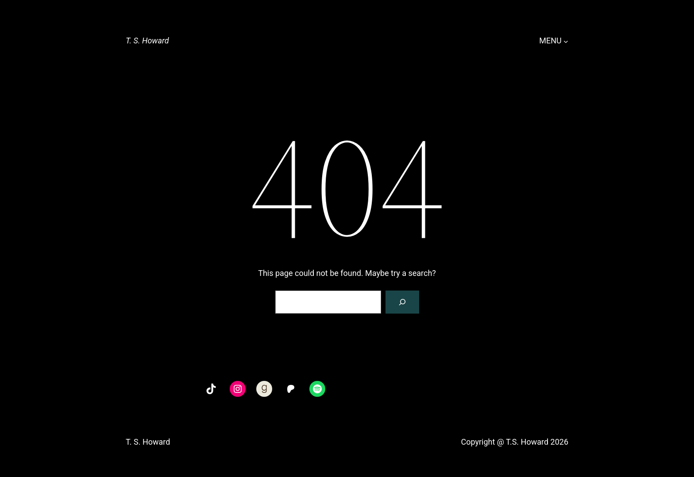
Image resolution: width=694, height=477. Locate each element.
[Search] (402, 302)
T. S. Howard (147, 40)
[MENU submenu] (565, 41)
